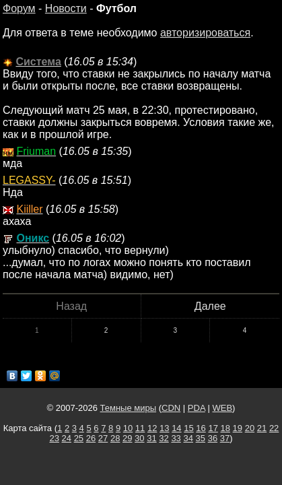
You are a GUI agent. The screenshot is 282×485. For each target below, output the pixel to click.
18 (225, 428)
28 (115, 438)
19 (237, 428)
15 (188, 428)
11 (140, 428)
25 (78, 438)
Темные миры (128, 408)
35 (200, 438)
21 (262, 428)
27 (103, 438)
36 (212, 438)
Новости (66, 8)
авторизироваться (205, 32)
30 (139, 438)
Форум (19, 8)
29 (127, 438)
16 (200, 428)
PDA (196, 408)
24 (66, 438)
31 (151, 438)
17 (212, 428)
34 (187, 438)
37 (225, 438)
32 (163, 438)
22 (274, 428)
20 (249, 428)
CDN (171, 408)
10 (128, 428)
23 (54, 438)
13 (164, 428)
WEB (222, 408)
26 (91, 438)
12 (152, 428)
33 (175, 438)
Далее (210, 306)
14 (176, 428)
